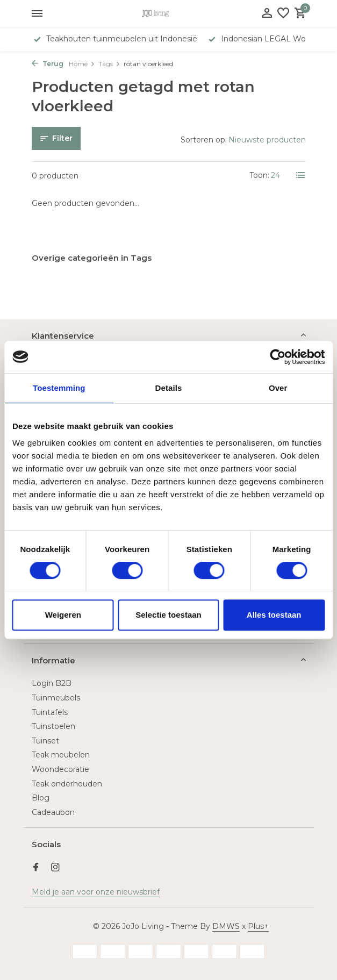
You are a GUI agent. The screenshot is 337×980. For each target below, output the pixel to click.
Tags (109, 64)
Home (82, 64)
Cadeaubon (53, 812)
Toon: (259, 175)
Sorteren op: (204, 140)
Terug (47, 64)
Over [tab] (278, 387)
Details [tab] (168, 387)
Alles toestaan (274, 614)
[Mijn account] (267, 14)
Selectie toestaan (168, 614)
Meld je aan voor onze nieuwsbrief (96, 892)
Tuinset (45, 741)
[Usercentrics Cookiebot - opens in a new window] (278, 357)
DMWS (226, 926)
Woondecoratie (60, 769)
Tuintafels (50, 712)
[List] (301, 175)
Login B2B (51, 683)
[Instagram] (55, 868)
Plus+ (258, 926)
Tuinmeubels (56, 698)
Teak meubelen (61, 755)
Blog (40, 798)
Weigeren (63, 614)
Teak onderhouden (67, 784)
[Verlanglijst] (283, 13)
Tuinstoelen (53, 726)
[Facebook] (36, 868)
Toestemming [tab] (59, 387)
